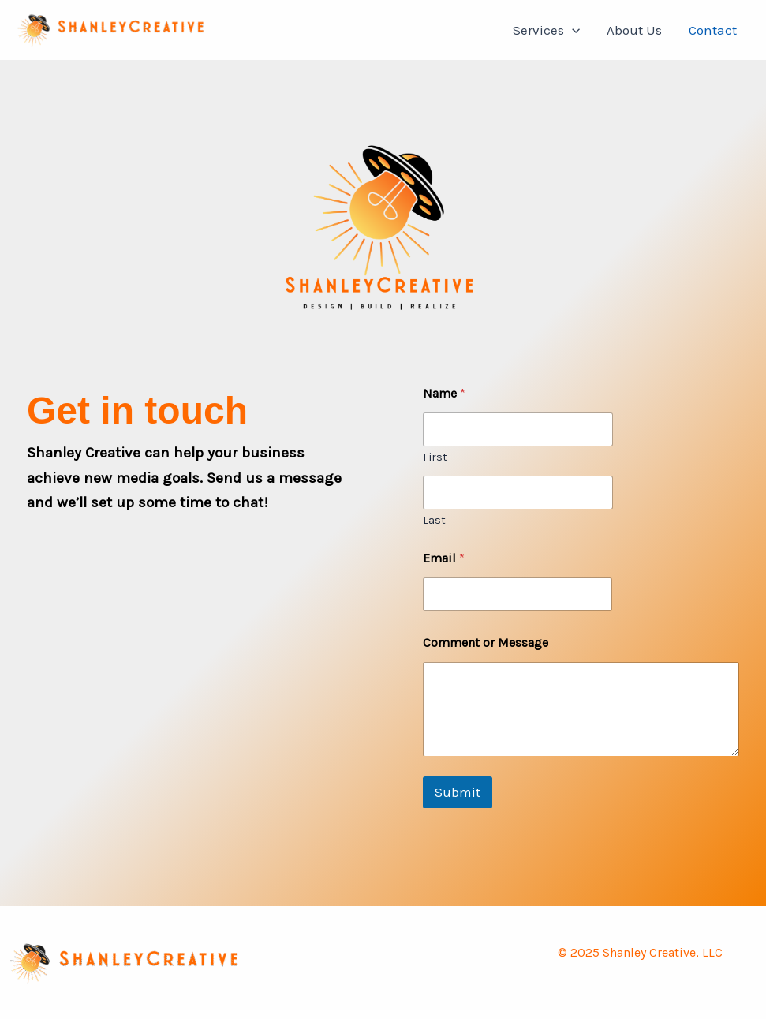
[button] (572, 30)
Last (434, 520)
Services (546, 30)
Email (444, 558)
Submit (457, 792)
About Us (634, 30)
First (435, 457)
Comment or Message (485, 642)
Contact (713, 30)
